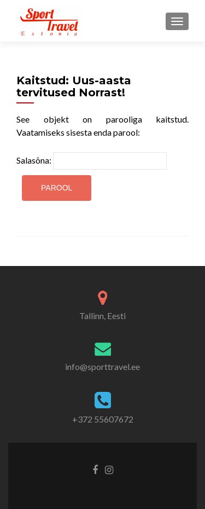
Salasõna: (91, 161)
